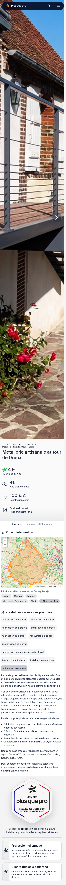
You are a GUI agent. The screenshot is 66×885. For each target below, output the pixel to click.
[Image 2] (33, 435)
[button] (5, 540)
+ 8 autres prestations (14, 668)
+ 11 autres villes (49, 601)
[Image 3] (36, 435)
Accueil (5, 444)
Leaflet (33, 586)
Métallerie (31, 444)
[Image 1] (29, 435)
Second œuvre (17, 444)
